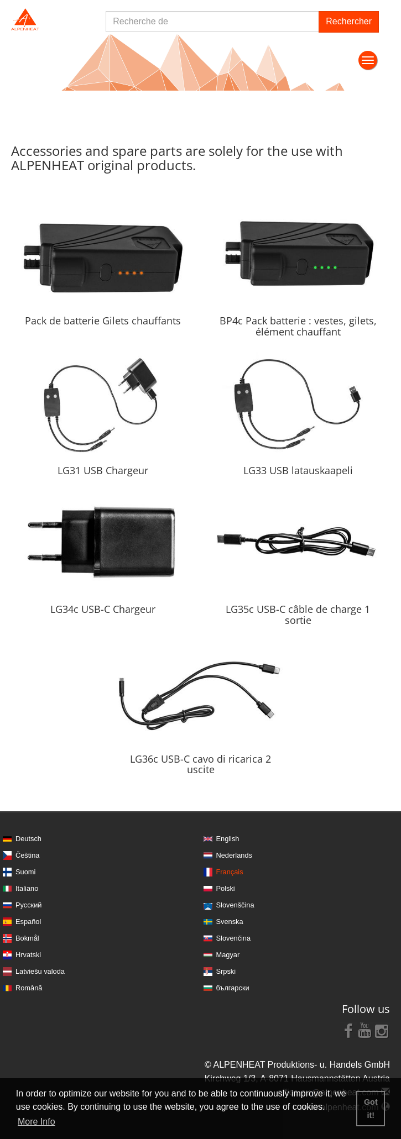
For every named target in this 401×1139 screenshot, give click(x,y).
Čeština (27, 855)
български (232, 988)
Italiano (26, 888)
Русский (28, 905)
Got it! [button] (371, 1109)
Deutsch (28, 838)
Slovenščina (235, 905)
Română (28, 988)
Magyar (228, 955)
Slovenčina (233, 938)
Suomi (25, 872)
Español (28, 921)
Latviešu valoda (40, 971)
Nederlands (234, 855)
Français (229, 872)
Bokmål (27, 938)
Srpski (226, 971)
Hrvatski (28, 955)
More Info (36, 1121)
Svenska (229, 921)
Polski (225, 888)
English (227, 838)
